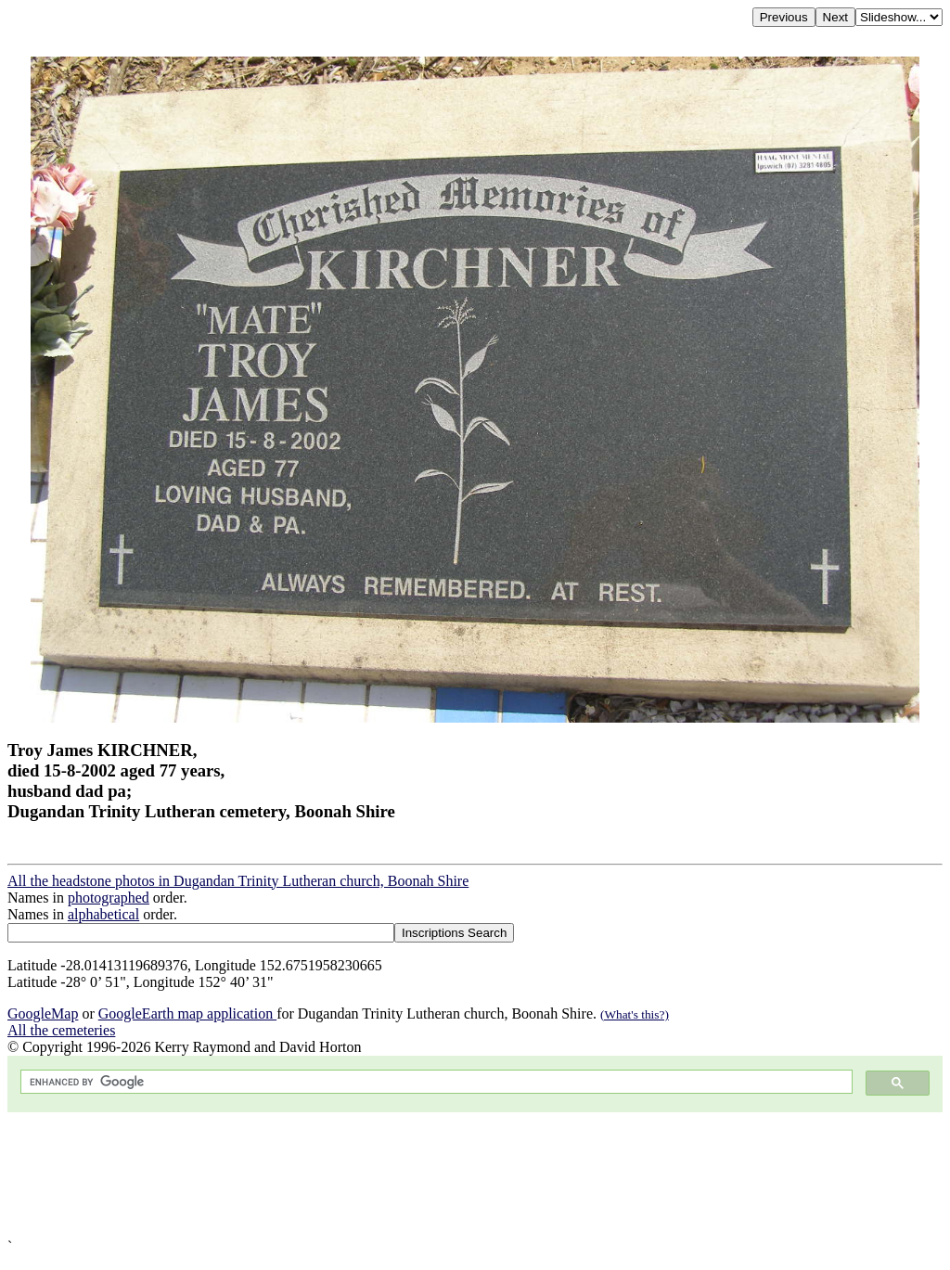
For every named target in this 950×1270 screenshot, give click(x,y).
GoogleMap (42, 1013)
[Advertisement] (475, 1175)
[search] (435, 1082)
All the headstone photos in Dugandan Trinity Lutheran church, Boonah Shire (238, 881)
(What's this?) (634, 1014)
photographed (108, 897)
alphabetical (103, 914)
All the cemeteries (61, 1030)
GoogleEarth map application (187, 1013)
